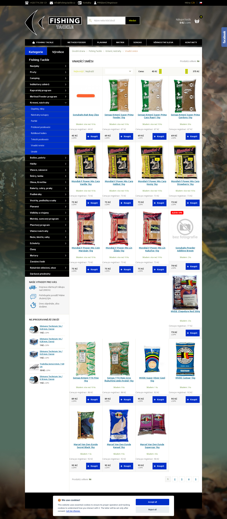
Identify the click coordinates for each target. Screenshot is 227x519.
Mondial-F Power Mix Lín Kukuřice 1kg (152, 249)
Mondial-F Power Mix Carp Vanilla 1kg (86, 182)
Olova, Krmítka (37, 182)
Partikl (33, 121)
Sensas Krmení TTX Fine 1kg (86, 379)
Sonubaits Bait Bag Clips (86, 114)
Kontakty (84, 3)
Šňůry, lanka (36, 176)
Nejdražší (90, 71)
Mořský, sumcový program (44, 218)
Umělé (33, 151)
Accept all (152, 502)
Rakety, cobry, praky (40, 188)
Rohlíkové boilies (38, 133)
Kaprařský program (40, 90)
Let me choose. (73, 511)
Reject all (152, 509)
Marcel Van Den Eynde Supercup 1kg (152, 446)
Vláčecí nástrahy (38, 231)
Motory (33, 255)
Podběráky (35, 194)
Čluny (32, 249)
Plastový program (39, 225)
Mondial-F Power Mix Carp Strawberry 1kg (185, 182)
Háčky (32, 163)
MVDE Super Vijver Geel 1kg (152, 379)
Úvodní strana (78, 51)
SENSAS (137, 42)
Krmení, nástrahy (113, 51)
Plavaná (102, 42)
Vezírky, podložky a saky (42, 200)
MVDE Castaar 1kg (185, 378)
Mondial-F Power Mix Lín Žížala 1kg (119, 249)
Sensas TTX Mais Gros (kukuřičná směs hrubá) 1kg (118, 379)
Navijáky (34, 66)
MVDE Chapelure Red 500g (185, 311)
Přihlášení (100, 3)
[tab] (36, 51)
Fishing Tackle (43, 42)
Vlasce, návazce (38, 170)
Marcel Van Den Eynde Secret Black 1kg (86, 446)
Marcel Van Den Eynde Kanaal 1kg (119, 446)
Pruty (32, 72)
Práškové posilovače (39, 127)
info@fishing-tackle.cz (62, 3)
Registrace (112, 3)
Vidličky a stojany (39, 212)
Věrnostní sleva (163, 42)
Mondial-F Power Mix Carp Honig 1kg (152, 182)
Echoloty (34, 243)
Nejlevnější (79, 71)
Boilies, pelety (37, 157)
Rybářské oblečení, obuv (42, 267)
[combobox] (119, 71)
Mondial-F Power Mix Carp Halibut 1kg (119, 182)
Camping (34, 78)
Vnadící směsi (36, 145)
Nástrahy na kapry (39, 115)
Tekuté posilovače (39, 139)
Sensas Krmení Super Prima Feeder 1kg (119, 116)
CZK (193, 3)
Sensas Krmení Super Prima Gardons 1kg (185, 116)
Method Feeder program (43, 96)
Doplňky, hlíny (36, 109)
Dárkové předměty (39, 274)
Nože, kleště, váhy (39, 237)
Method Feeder (76, 42)
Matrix (120, 42)
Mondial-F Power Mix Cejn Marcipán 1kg (86, 249)
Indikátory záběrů (39, 84)
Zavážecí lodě (37, 261)
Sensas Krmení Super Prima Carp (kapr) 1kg (152, 116)
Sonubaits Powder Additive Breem (185, 249)
